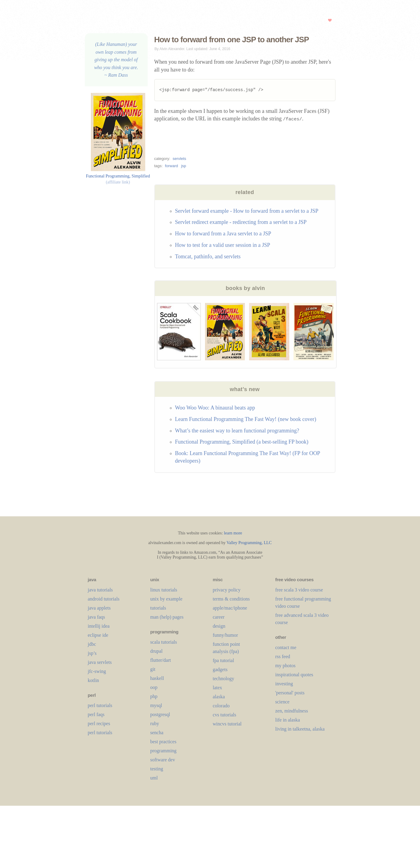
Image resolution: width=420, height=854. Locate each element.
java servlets (100, 662)
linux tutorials (163, 589)
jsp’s (92, 653)
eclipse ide (98, 635)
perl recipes (99, 723)
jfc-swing (97, 671)
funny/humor (225, 635)
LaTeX (217, 687)
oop (154, 687)
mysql (156, 705)
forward (171, 166)
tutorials (158, 607)
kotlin (93, 680)
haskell (157, 678)
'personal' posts (290, 692)
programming (163, 750)
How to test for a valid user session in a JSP (222, 245)
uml (154, 777)
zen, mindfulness (291, 710)
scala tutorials (163, 642)
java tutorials (100, 589)
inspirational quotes (294, 674)
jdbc (92, 644)
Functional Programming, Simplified (118, 175)
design (219, 626)
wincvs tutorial (227, 723)
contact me (286, 647)
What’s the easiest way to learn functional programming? (237, 431)
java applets (99, 607)
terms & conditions (231, 598)
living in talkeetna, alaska (300, 728)
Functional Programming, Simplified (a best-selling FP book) (242, 442)
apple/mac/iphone (230, 607)
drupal (156, 651)
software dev (162, 759)
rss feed (282, 656)
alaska (219, 696)
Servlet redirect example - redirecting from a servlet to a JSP (241, 222)
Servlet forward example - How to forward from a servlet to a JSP (247, 211)
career (219, 617)
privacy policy (227, 589)
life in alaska (287, 719)
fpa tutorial (223, 660)
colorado (221, 705)
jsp (183, 166)
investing (284, 683)
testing (156, 768)
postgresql (160, 714)
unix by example (166, 598)
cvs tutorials (224, 714)
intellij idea (99, 626)
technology (223, 678)
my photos (285, 665)
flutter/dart (160, 660)
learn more (233, 533)
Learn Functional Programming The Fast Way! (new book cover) (245, 419)
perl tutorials (100, 705)
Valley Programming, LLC (249, 542)
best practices (163, 741)
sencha (157, 732)
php (154, 696)
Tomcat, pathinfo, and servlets (208, 256)
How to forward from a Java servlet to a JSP (223, 234)
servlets (179, 158)
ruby (154, 723)
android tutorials (104, 598)
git (152, 669)
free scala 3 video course (299, 589)
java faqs (96, 617)
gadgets (220, 669)
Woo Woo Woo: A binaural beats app (215, 408)
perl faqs (96, 714)
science (282, 701)
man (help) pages (167, 617)
